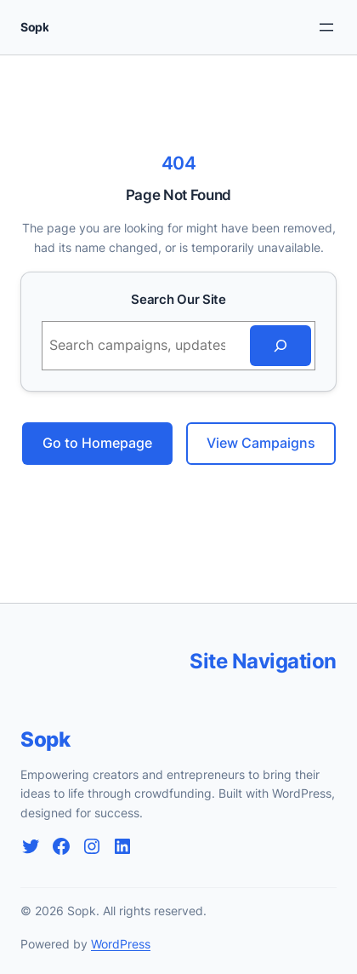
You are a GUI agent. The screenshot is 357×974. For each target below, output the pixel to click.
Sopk (34, 27)
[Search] (280, 345)
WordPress (120, 944)
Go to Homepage (97, 442)
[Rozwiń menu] (326, 27)
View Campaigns (261, 442)
